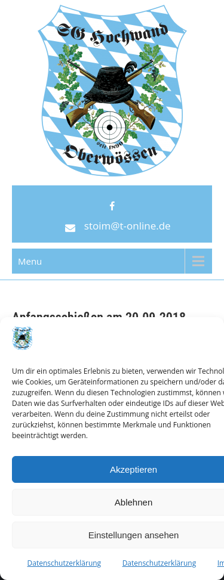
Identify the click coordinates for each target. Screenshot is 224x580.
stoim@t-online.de (127, 225)
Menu (30, 261)
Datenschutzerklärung (64, 563)
